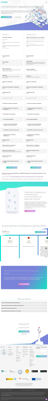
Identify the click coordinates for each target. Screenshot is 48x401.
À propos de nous (18, 361)
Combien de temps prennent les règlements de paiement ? (23, 305)
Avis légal (31, 349)
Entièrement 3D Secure (8, 98)
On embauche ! (18, 355)
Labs (23, 356)
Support (9, 351)
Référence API (25, 351)
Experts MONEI (25, 354)
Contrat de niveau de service (31, 360)
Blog (17, 349)
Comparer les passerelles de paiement (10, 354)
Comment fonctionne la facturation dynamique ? (23, 302)
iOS (33, 279)
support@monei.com (8, 394)
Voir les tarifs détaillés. (6, 176)
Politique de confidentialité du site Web (6, 395)
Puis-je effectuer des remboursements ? (23, 308)
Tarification (10, 349)
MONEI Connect (34, 204)
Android (37, 279)
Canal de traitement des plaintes (31, 364)
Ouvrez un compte (6, 17)
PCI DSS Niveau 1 (32, 357)
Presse (17, 351)
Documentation (25, 349)
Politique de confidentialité (31, 352)
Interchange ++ (5, 39)
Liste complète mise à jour (7, 174)
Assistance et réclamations (31, 355)
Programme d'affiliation (18, 358)
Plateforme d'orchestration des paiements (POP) (35, 38)
